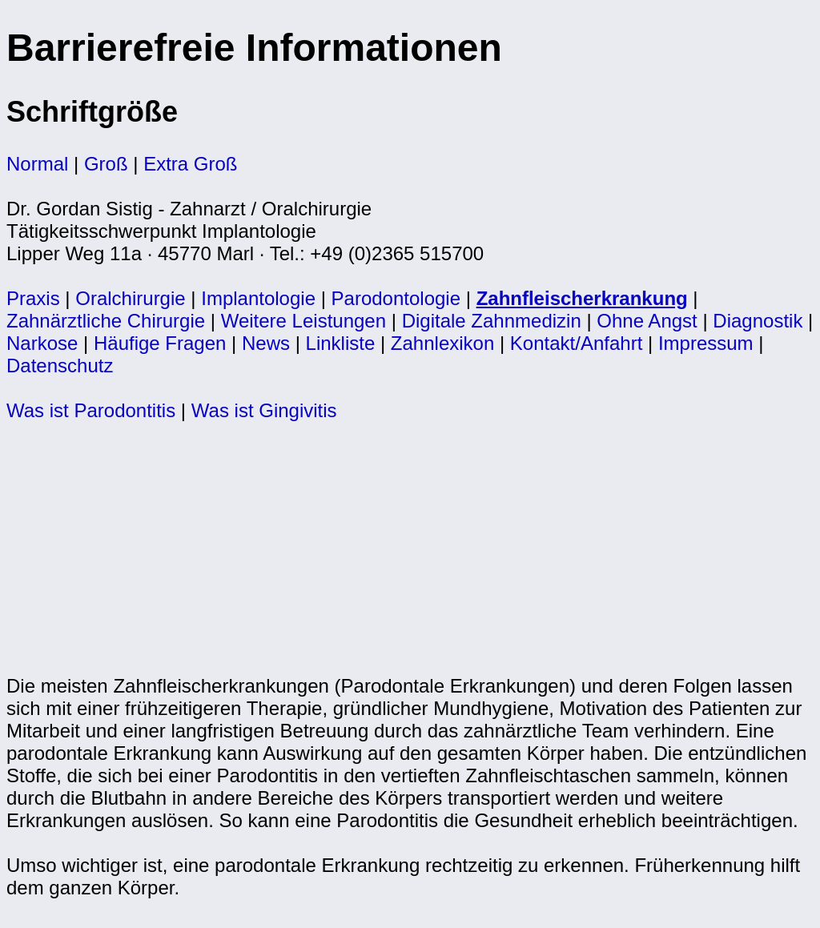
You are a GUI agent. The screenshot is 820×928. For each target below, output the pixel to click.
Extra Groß (190, 164)
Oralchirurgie (130, 298)
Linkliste (341, 343)
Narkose (42, 343)
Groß (106, 164)
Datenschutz (59, 365)
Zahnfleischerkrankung (582, 298)
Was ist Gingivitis (264, 410)
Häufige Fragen (160, 343)
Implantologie (258, 298)
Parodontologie (396, 298)
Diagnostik (757, 320)
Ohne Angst (647, 320)
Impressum (706, 343)
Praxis (33, 298)
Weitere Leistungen (303, 320)
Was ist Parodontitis (90, 410)
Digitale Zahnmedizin (491, 320)
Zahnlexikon (442, 343)
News (266, 343)
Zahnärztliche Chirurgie (105, 320)
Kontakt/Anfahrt (576, 343)
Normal (37, 164)
